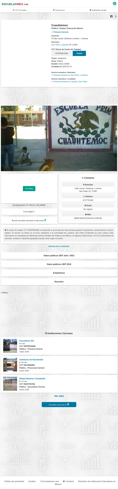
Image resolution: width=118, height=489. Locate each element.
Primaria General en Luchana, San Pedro (69, 82)
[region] (26, 42)
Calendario (98, 10)
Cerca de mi (59, 10)
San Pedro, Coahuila (59, 45)
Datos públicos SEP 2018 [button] (59, 264)
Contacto (68, 481)
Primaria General (59, 32)
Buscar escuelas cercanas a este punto (29, 220)
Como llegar (29, 212)
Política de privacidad (14, 481)
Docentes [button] (58, 282)
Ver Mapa (29, 189)
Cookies (32, 481)
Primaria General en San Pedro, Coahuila (69, 75)
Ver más (59, 396)
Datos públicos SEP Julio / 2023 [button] (59, 255)
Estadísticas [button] (59, 273)
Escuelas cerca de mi (59, 404)
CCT (19, 10)
